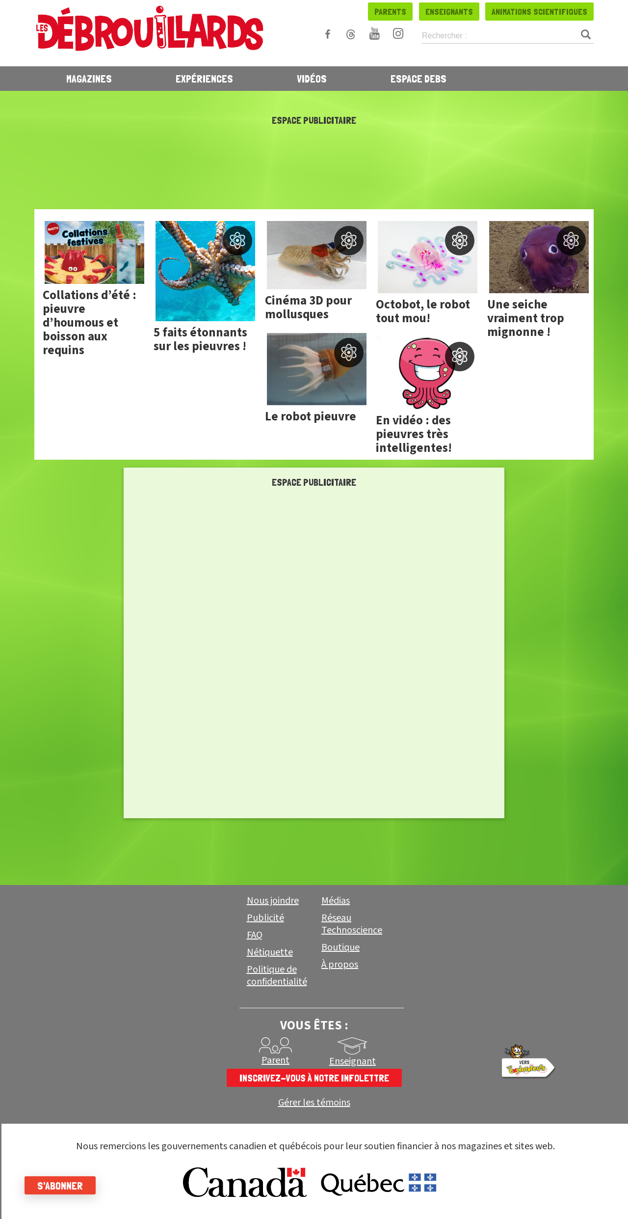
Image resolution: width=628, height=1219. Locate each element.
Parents (390, 11)
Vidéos (312, 78)
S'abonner (60, 1185)
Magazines (89, 78)
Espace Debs (418, 78)
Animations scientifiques (539, 11)
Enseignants (449, 11)
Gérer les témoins (314, 1103)
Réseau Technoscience (351, 924)
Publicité (265, 918)
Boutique (340, 947)
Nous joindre (273, 901)
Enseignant (352, 1061)
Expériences (204, 78)
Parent (275, 1060)
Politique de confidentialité (277, 976)
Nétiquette (270, 952)
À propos (339, 964)
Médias (335, 901)
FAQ (254, 935)
